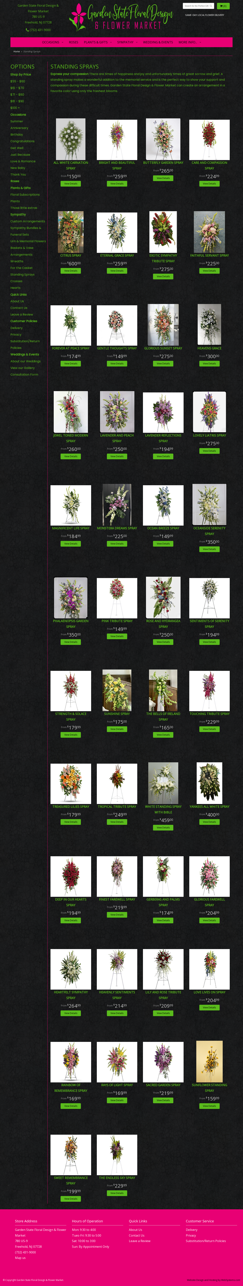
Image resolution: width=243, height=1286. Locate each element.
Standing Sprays (22, 274)
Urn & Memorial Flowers (28, 241)
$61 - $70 (17, 88)
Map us (20, 1258)
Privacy (15, 334)
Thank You (18, 174)
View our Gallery (22, 368)
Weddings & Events (24, 354)
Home (16, 51)
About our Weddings (25, 361)
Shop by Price (20, 74)
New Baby (17, 168)
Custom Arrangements (27, 221)
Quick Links (18, 294)
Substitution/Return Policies (25, 344)
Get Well (16, 148)
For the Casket (21, 268)
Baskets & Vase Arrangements (21, 251)
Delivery (16, 328)
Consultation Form (24, 374)
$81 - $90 (17, 101)
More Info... (188, 42)
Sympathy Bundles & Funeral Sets (25, 231)
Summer (16, 121)
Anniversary (19, 128)
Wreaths (16, 261)
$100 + (15, 108)
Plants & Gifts (96, 42)
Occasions (50, 42)
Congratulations (22, 141)
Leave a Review (21, 314)
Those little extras (23, 208)
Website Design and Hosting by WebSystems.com (213, 1280)
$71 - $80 (17, 94)
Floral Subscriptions (25, 194)
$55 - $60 (17, 81)
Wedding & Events (158, 42)
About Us (17, 301)
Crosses (16, 281)
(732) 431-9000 (38, 30)
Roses (73, 42)
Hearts (15, 288)
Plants (15, 201)
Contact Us (18, 308)
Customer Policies (23, 321)
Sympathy (125, 42)
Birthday (16, 134)
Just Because (20, 154)
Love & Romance (23, 161)
